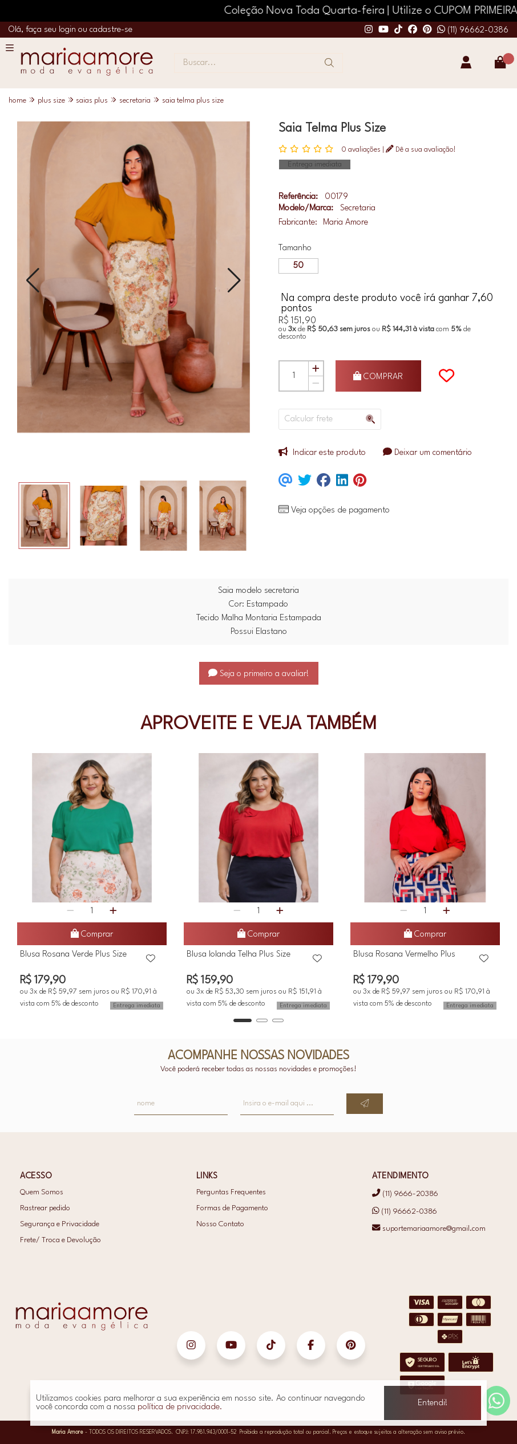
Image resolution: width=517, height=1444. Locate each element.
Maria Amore (345, 222)
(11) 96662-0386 (472, 30)
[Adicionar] (315, 368)
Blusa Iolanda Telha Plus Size (238, 954)
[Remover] (315, 383)
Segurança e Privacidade (59, 1224)
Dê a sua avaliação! (421, 149)
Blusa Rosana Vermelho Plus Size (404, 956)
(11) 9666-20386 (405, 1194)
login (68, 30)
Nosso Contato (220, 1224)
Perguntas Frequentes (231, 1192)
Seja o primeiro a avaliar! (258, 674)
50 (298, 266)
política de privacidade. (180, 1407)
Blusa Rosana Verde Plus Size (73, 954)
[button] (33, 280)
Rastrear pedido (45, 1208)
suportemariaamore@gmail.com (428, 1229)
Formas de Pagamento (232, 1208)
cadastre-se (111, 30)
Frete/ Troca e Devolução (60, 1240)
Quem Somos (41, 1192)
